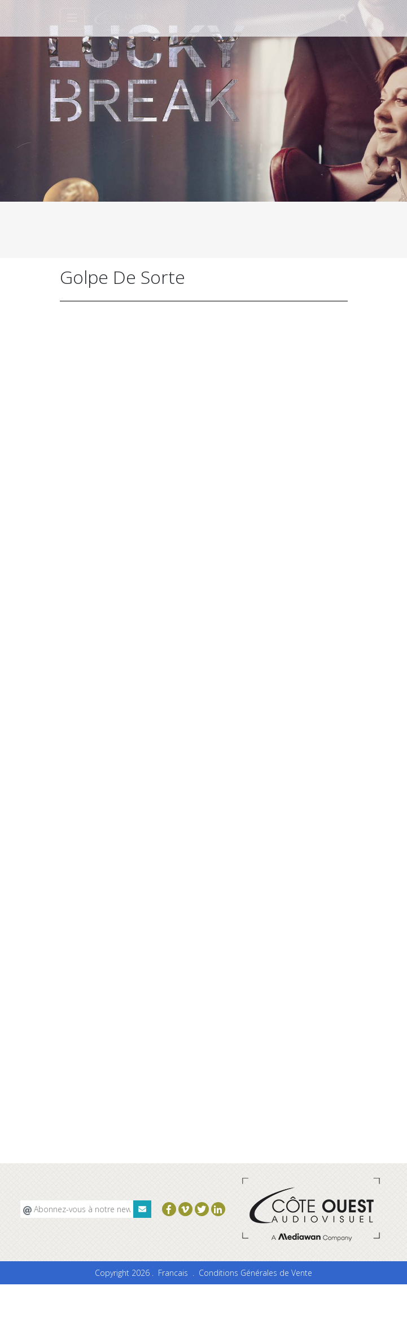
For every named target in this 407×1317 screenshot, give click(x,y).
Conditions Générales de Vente (255, 1272)
